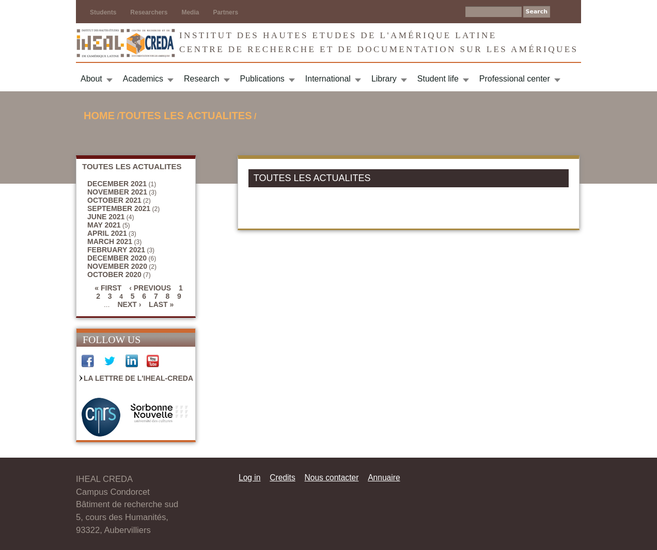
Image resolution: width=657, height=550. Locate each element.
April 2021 (107, 233)
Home (99, 115)
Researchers (148, 12)
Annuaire (384, 477)
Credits (282, 477)
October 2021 (114, 200)
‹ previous (150, 288)
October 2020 (114, 274)
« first (108, 288)
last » (161, 304)
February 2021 (116, 250)
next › (129, 304)
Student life (438, 78)
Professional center (514, 78)
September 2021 (118, 208)
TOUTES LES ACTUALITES (185, 115)
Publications (262, 78)
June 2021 (105, 217)
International (328, 78)
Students (103, 12)
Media (190, 12)
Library (384, 78)
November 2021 (117, 192)
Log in (250, 477)
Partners (225, 12)
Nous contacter (331, 477)
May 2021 (104, 225)
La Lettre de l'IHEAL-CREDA (138, 378)
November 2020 (117, 266)
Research (201, 78)
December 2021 (117, 184)
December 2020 (117, 258)
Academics (143, 78)
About (91, 78)
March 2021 (109, 241)
